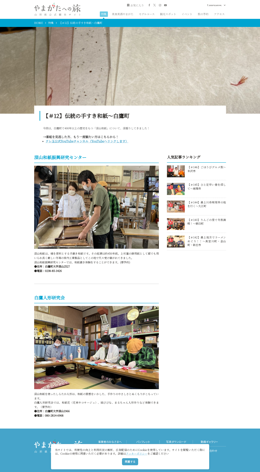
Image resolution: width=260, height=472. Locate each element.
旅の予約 (203, 14)
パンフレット (143, 441)
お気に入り (135, 5)
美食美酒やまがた (122, 14)
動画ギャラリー (209, 441)
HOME (38, 23)
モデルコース (147, 14)
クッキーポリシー (136, 453)
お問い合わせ (209, 450)
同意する (130, 462)
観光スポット (168, 14)
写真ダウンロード (176, 441)
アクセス (219, 14)
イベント (187, 14)
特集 (104, 14)
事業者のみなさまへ (110, 441)
